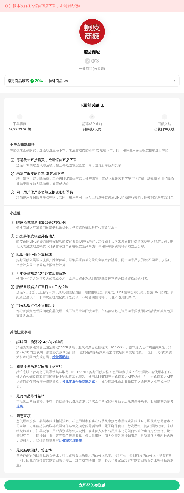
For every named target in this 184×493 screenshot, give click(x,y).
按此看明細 (60, 357)
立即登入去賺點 (92, 485)
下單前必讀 (89, 105)
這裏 (19, 406)
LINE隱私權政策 (70, 441)
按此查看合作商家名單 (78, 382)
